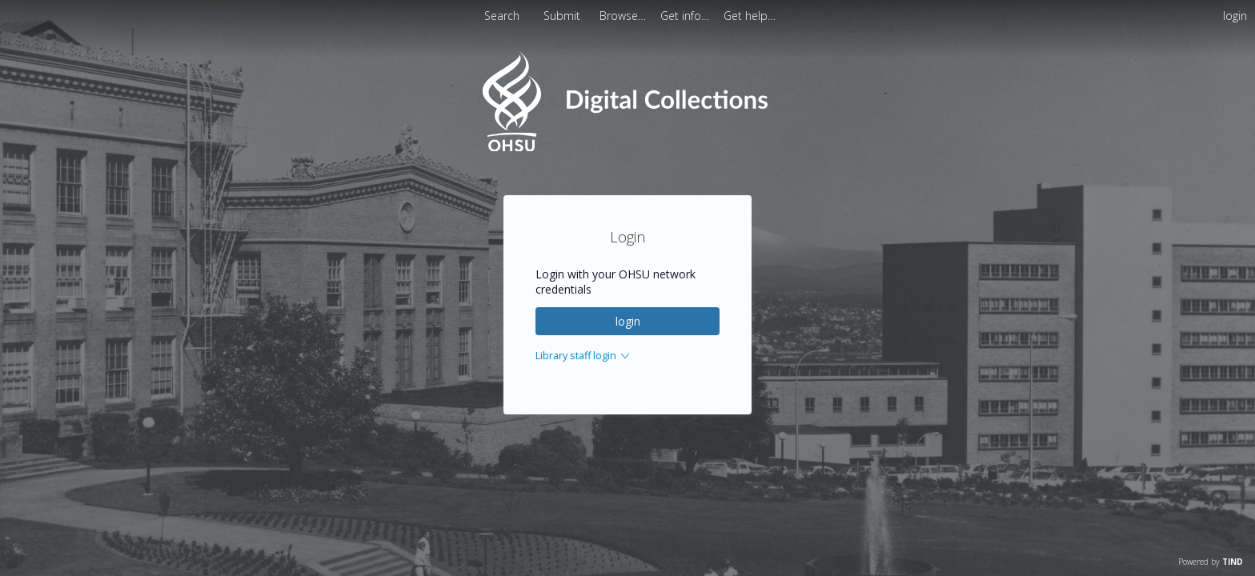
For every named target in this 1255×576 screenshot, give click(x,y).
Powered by (1210, 561)
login (627, 321)
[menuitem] (624, 15)
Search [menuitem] (501, 15)
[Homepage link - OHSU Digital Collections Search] (627, 147)
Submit (563, 15)
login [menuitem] (1235, 15)
